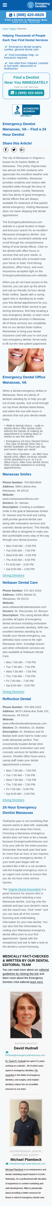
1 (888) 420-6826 (26, 15)
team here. (37, 982)
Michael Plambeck (14, 1169)
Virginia (12, 29)
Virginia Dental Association (24, 889)
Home (5, 29)
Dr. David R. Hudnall (15, 1061)
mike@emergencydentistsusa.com (25, 1163)
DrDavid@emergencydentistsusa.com (25, 1054)
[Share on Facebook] (5, 149)
